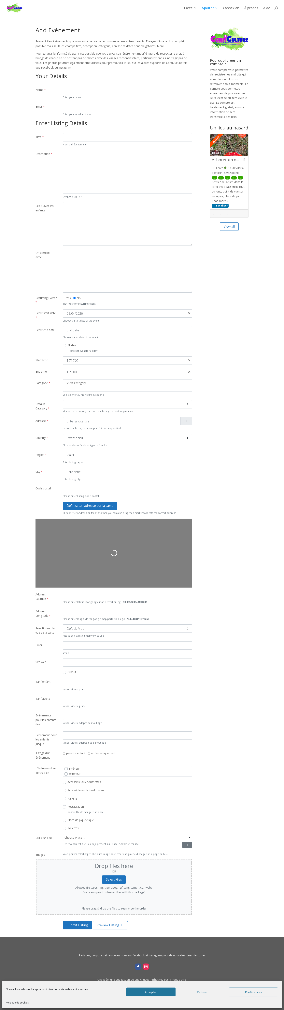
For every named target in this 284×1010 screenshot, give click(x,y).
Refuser (202, 992)
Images (40, 855)
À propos (251, 8)
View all (229, 226)
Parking (72, 798)
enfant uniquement (103, 753)
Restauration (75, 806)
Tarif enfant (43, 682)
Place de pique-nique (80, 820)
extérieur (74, 774)
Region (41, 455)
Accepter (151, 992)
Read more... (220, 201)
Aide (266, 8)
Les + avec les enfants (45, 208)
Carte (188, 8)
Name (41, 90)
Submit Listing (77, 925)
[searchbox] (129, 383)
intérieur (74, 768)
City (39, 471)
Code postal (43, 488)
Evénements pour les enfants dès (46, 719)
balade (216, 152)
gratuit (215, 139)
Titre (40, 137)
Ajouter (208, 8)
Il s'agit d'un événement (43, 755)
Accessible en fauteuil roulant (86, 790)
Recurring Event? (46, 300)
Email (40, 106)
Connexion (231, 8)
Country (42, 438)
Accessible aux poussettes (84, 782)
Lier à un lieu (44, 838)
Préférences (253, 992)
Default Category (43, 406)
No (79, 298)
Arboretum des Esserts (233, 159)
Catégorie (43, 383)
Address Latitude (42, 596)
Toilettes (73, 828)
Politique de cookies (17, 1002)
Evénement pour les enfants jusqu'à (46, 739)
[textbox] (127, 837)
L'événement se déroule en (46, 770)
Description (44, 154)
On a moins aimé (43, 255)
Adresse (42, 421)
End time (41, 371)
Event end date (45, 330)
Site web (41, 662)
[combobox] (127, 385)
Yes (68, 298)
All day (71, 345)
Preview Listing (110, 925)
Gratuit (71, 672)
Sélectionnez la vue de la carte (45, 630)
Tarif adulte (43, 698)
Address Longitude (43, 613)
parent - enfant (75, 753)
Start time (42, 360)
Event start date (46, 315)
